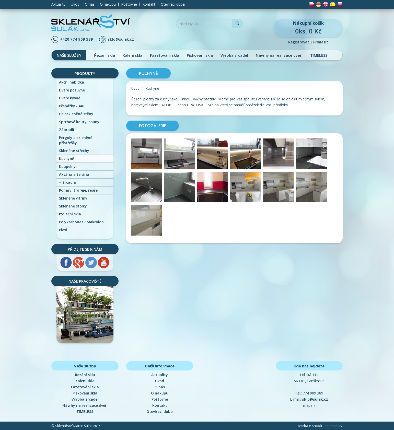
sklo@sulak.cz (121, 39)
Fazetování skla (164, 55)
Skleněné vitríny (73, 198)
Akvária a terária (74, 174)
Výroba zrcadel (234, 55)
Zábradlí (66, 129)
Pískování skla (200, 55)
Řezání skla (104, 55)
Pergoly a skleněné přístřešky (75, 140)
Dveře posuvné (72, 90)
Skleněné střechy (74, 150)
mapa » (309, 405)
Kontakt (148, 4)
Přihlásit (320, 42)
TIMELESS (318, 55)
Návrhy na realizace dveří (279, 55)
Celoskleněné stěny (76, 113)
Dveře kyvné (69, 98)
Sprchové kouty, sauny (79, 121)
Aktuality (58, 4)
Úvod (75, 4)
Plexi (63, 229)
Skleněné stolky (73, 206)
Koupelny (67, 166)
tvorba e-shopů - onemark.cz (320, 425)
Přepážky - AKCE (73, 105)
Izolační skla (70, 214)
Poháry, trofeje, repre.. (79, 190)
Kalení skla (132, 55)
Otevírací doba (173, 4)
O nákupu (108, 4)
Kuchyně (66, 158)
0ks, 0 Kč (308, 27)
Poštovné (129, 4)
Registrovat (298, 42)
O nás (90, 4)
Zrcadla (67, 182)
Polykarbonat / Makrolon (81, 221)
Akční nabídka (71, 82)
